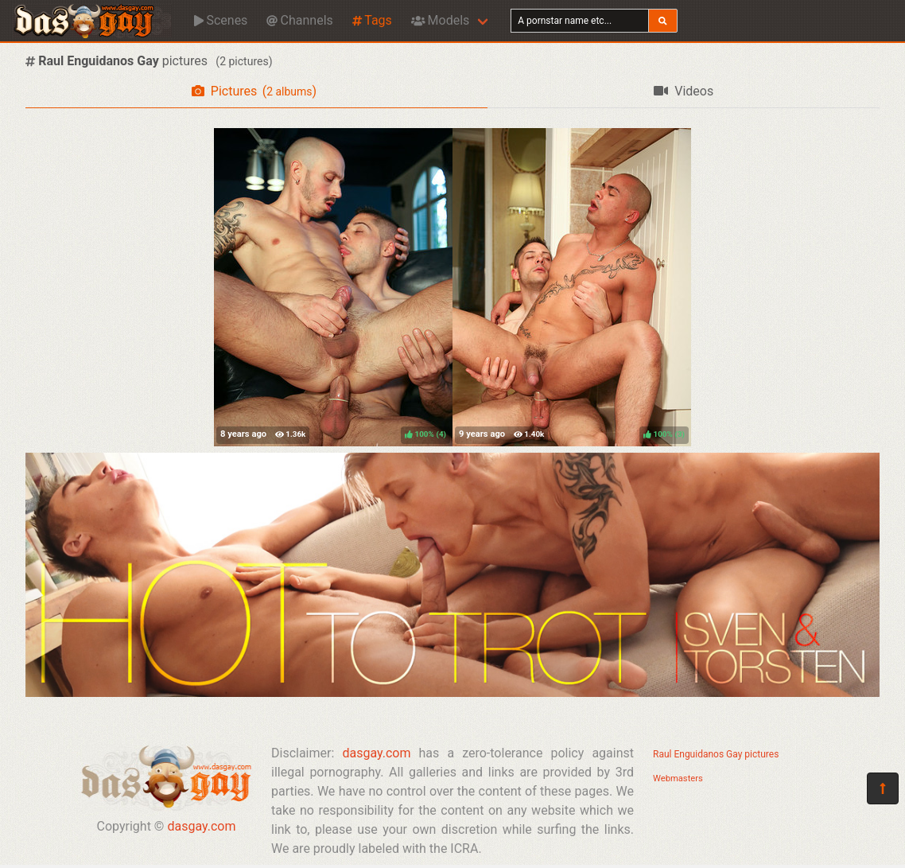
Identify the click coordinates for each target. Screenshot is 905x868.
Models (440, 20)
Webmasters (678, 778)
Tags (372, 20)
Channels (299, 20)
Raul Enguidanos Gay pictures (716, 754)
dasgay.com (201, 826)
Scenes (220, 20)
